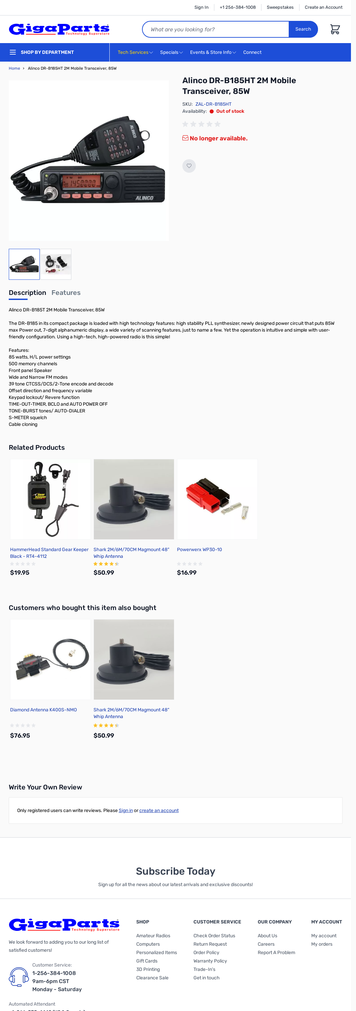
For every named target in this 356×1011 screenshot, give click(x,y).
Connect (253, 52)
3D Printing (148, 969)
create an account (159, 810)
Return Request (210, 944)
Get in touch (206, 978)
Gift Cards (146, 961)
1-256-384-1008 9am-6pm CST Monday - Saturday (57, 981)
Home (14, 68)
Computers (148, 944)
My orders (321, 944)
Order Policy (206, 952)
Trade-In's (204, 969)
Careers (266, 944)
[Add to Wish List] (189, 166)
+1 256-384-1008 (238, 7)
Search (304, 29)
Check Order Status (214, 936)
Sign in (126, 810)
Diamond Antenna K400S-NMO (43, 710)
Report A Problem (276, 952)
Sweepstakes (280, 7)
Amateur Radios (153, 936)
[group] (202, 124)
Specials (169, 52)
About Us (267, 936)
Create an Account (324, 7)
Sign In (201, 7)
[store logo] (59, 29)
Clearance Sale (152, 978)
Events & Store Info (211, 52)
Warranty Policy (210, 961)
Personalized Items (156, 952)
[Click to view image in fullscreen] (89, 160)
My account (323, 936)
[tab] (27, 294)
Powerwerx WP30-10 (199, 549)
